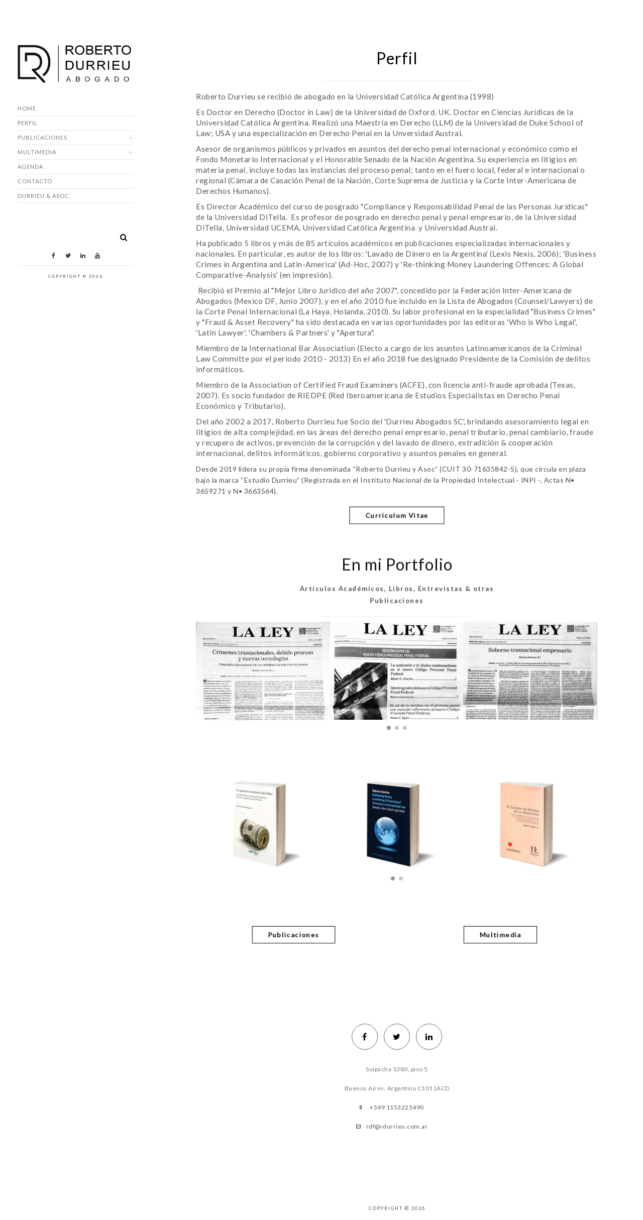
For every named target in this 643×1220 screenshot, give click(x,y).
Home (27, 108)
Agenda (30, 166)
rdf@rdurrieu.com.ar (397, 1126)
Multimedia (37, 152)
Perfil (28, 123)
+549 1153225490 (397, 1107)
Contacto (35, 181)
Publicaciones (42, 137)
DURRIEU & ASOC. (44, 195)
